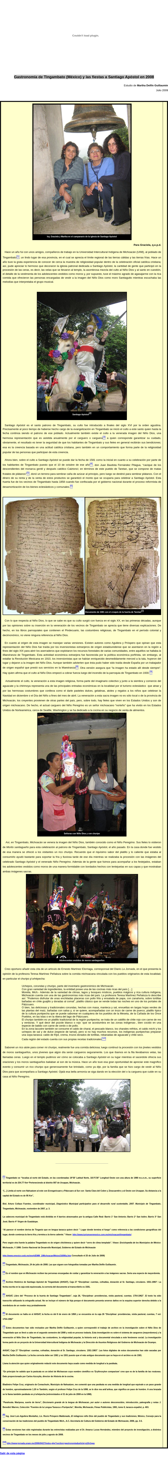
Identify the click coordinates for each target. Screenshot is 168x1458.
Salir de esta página (12, 1453)
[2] (90, 413)
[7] (142, 611)
